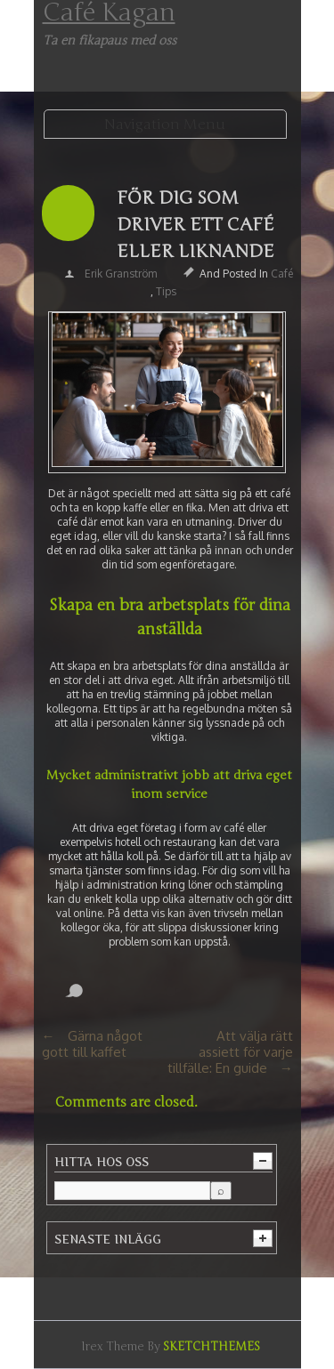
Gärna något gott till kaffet (92, 1043)
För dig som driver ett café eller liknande (195, 224)
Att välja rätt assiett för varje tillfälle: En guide (230, 1051)
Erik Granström (121, 273)
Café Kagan (109, 12)
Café (282, 273)
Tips (166, 291)
